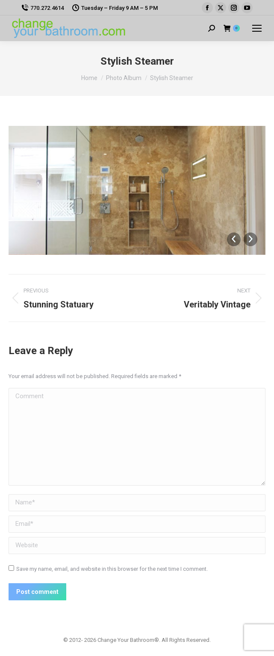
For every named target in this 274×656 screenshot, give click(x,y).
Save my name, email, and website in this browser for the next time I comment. (112, 569)
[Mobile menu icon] (256, 28)
